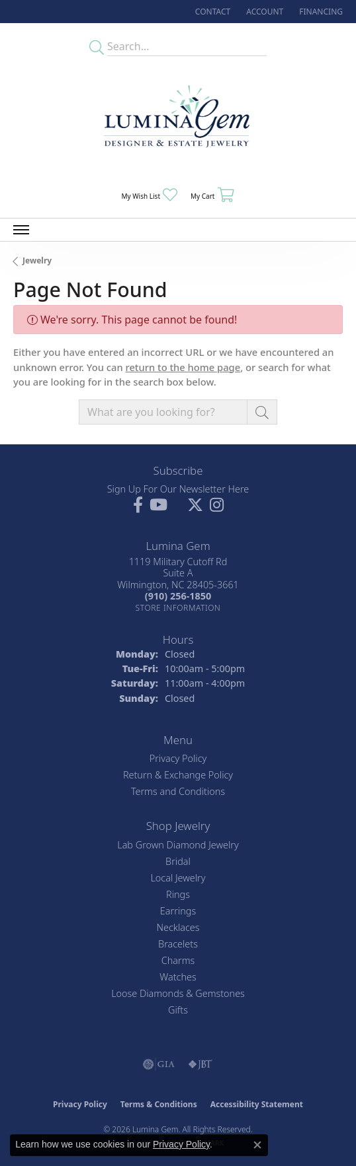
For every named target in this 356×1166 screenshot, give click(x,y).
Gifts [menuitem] (178, 1010)
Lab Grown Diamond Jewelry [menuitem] (177, 845)
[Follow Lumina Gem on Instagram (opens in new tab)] (217, 505)
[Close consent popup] (257, 1145)
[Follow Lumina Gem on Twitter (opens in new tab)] (195, 505)
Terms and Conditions (178, 791)
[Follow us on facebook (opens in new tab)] (138, 505)
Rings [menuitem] (178, 894)
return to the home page (182, 367)
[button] (263, 11)
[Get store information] (178, 607)
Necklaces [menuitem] (178, 927)
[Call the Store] (178, 596)
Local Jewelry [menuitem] (177, 878)
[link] (211, 11)
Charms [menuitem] (178, 960)
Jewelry (37, 260)
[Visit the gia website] (159, 1064)
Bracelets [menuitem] (178, 944)
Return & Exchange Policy (178, 775)
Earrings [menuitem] (178, 911)
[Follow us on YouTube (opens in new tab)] (158, 505)
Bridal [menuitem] (178, 861)
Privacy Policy (178, 758)
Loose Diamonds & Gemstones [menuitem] (178, 993)
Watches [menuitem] (177, 977)
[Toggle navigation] (21, 230)
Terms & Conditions (158, 1104)
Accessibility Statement (256, 1104)
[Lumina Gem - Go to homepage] (178, 120)
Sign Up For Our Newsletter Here (178, 489)
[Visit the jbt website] (200, 1064)
